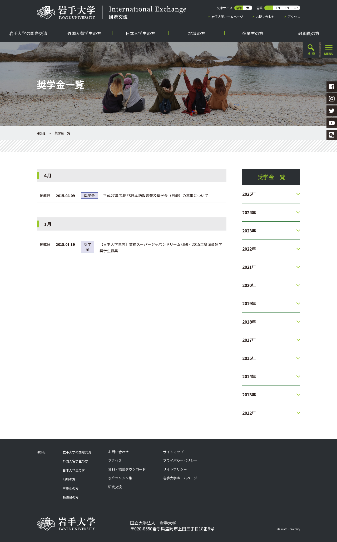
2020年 (249, 285)
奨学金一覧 (271, 177)
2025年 (249, 194)
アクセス (294, 16)
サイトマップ (173, 452)
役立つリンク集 (120, 478)
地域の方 (69, 479)
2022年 (249, 249)
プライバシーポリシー (180, 460)
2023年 (249, 230)
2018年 (249, 322)
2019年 (249, 303)
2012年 (249, 413)
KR (296, 8)
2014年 (249, 376)
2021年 (249, 267)
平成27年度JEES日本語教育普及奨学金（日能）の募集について (155, 195)
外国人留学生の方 (75, 461)
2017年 (249, 340)
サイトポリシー (175, 469)
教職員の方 (70, 497)
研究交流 (115, 487)
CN (287, 8)
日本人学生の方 (74, 470)
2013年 (249, 394)
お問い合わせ (265, 16)
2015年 (249, 358)
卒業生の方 (70, 488)
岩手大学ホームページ (227, 16)
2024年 (249, 212)
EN (278, 8)
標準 (239, 8)
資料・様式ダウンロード (127, 469)
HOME (41, 133)
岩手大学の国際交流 (77, 452)
